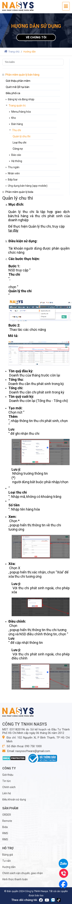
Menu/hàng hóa (21, 111)
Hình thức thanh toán (15, 879)
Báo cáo (16, 154)
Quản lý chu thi (21, 136)
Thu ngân (13, 167)
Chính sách (9, 787)
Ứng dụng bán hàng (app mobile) (27, 185)
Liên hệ (6, 793)
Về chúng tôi (36, 37)
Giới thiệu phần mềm (18, 80)
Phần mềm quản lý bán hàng (22, 74)
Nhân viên (14, 173)
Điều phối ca (13, 93)
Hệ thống (16, 161)
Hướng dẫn (9, 867)
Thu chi (16, 130)
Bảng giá (7, 854)
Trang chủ (11, 51)
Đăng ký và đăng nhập (21, 99)
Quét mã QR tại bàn (17, 87)
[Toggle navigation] (66, 6)
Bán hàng (17, 124)
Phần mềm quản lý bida (19, 191)
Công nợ (18, 148)
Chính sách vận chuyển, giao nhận (22, 873)
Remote (7, 820)
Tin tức (6, 780)
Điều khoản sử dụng (14, 799)
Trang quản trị (17, 105)
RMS (5, 833)
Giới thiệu (7, 774)
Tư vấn (6, 860)
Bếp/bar (13, 179)
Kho (13, 117)
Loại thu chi (19, 142)
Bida (5, 827)
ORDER (6, 814)
